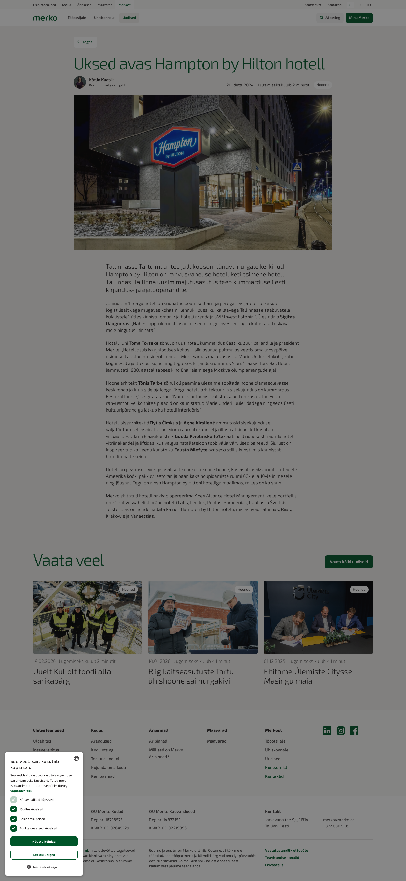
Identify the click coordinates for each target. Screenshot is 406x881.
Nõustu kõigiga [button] (44, 841)
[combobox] (76, 758)
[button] (44, 867)
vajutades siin (21, 790)
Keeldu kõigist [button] (44, 854)
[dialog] (44, 814)
